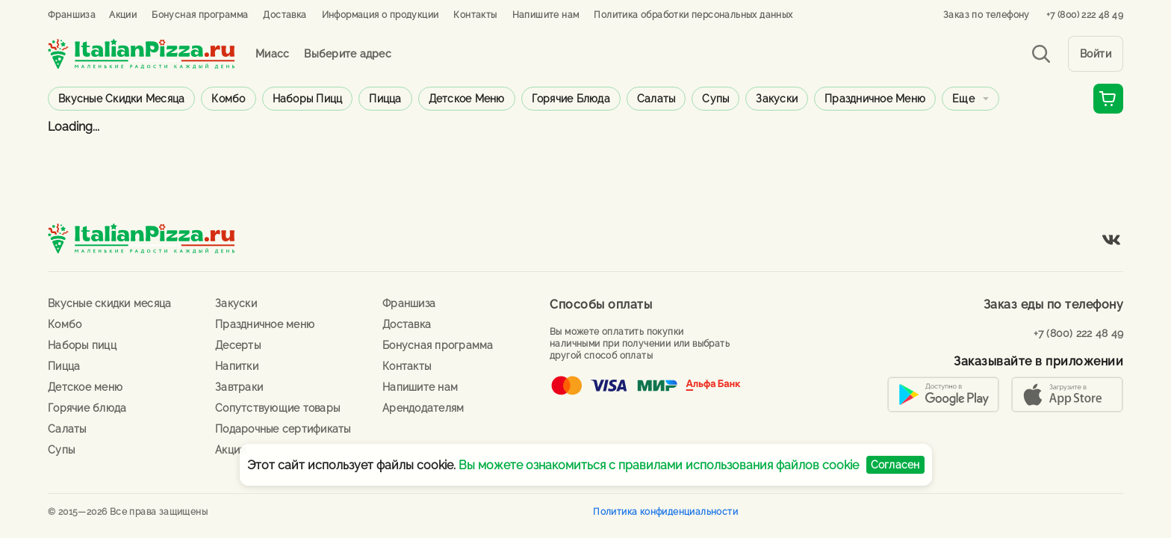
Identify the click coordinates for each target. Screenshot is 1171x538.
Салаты (656, 98)
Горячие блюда (571, 98)
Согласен (895, 465)
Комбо (228, 98)
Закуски (776, 98)
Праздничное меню (875, 98)
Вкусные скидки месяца (121, 98)
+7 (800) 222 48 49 (1084, 15)
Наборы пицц (307, 98)
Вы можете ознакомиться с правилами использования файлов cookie (659, 465)
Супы (715, 98)
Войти (1096, 54)
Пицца (385, 98)
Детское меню (467, 98)
